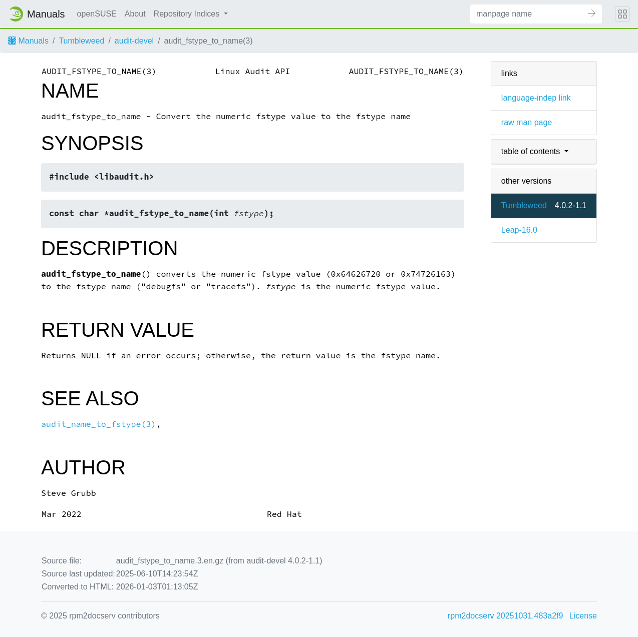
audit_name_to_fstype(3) (98, 424)
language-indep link (536, 98)
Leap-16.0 (519, 230)
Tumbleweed (81, 41)
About (135, 14)
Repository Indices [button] (188, 14)
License (583, 615)
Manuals (28, 41)
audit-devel (134, 41)
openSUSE (97, 14)
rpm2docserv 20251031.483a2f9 (505, 615)
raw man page (526, 122)
